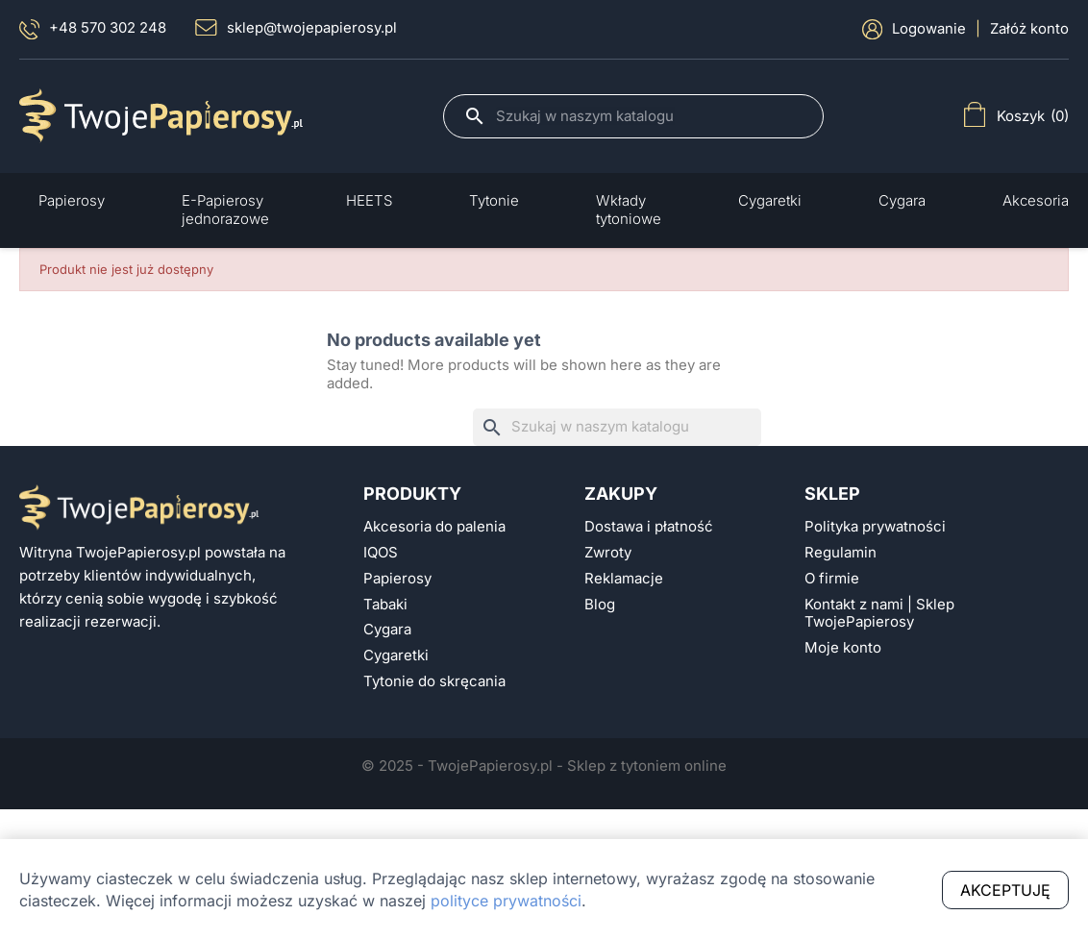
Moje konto (842, 647)
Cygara (387, 629)
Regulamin (840, 552)
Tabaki (385, 604)
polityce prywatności (506, 900)
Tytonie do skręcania (434, 681)
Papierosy (397, 578)
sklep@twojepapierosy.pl (296, 28)
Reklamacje (623, 578)
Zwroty (607, 552)
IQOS (380, 552)
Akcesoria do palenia (434, 526)
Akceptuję (1005, 890)
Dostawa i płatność (648, 526)
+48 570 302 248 (92, 29)
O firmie (831, 578)
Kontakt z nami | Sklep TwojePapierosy (879, 613)
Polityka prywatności (875, 526)
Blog (599, 604)
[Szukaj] (650, 116)
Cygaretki (396, 655)
